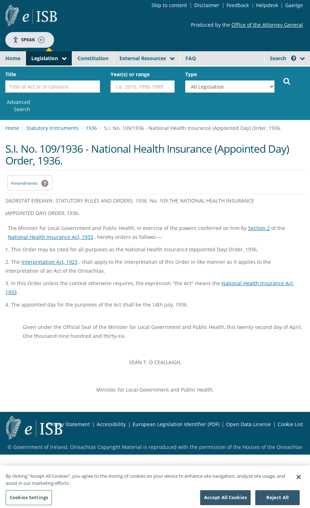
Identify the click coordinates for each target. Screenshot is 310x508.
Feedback (237, 5)
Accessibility (111, 424)
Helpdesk (267, 5)
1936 (91, 128)
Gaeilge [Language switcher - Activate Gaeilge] (294, 5)
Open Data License (248, 424)
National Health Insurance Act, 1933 (50, 237)
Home (12, 58)
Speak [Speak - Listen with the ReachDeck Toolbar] (28, 39)
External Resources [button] (142, 58)
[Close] (298, 479)
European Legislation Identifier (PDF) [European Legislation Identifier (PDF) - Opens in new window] (176, 424)
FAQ (191, 58)
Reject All (277, 499)
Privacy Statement (68, 424)
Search (283, 58)
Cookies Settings (29, 499)
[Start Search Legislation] (287, 80)
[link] (17, 105)
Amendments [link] (24, 183)
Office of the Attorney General (267, 24)
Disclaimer (206, 5)
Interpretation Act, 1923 (49, 261)
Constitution (93, 58)
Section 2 (259, 228)
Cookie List (290, 424)
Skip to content (169, 5)
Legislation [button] (44, 58)
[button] (293, 58)
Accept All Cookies (225, 499)
